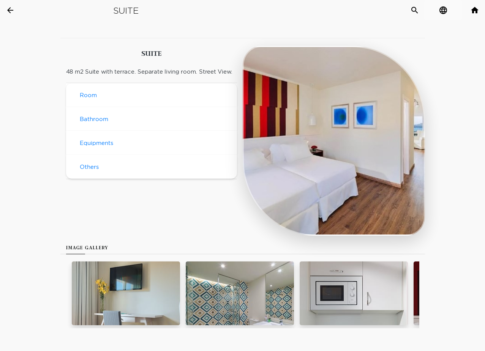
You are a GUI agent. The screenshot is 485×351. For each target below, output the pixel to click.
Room (88, 95)
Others (89, 166)
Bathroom (94, 119)
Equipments (96, 142)
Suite (126, 10)
